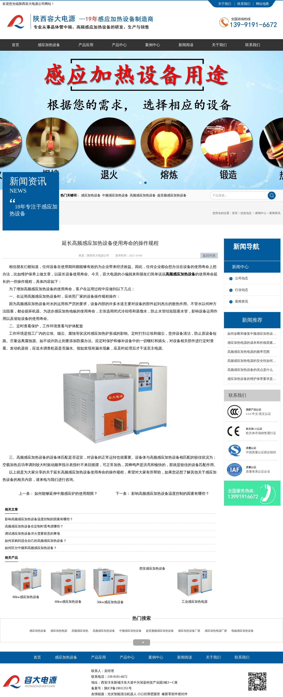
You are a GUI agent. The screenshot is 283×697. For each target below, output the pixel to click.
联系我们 (243, 4)
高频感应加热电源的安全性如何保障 (252, 361)
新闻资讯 (241, 301)
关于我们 (225, 4)
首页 (15, 45)
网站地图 (262, 4)
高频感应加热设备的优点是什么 (250, 370)
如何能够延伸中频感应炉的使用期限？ (65, 493)
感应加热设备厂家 (189, 630)
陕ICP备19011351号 (118, 688)
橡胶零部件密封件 (175, 694)
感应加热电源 (58, 630)
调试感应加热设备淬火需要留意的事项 (32, 533)
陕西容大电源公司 (98, 255)
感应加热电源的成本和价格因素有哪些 (252, 342)
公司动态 (241, 278)
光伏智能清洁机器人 (122, 694)
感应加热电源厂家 (216, 630)
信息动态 (246, 213)
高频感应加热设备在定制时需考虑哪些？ (34, 526)
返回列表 (209, 255)
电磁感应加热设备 (242, 630)
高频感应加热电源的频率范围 (248, 351)
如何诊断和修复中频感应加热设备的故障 (252, 333)
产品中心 (119, 45)
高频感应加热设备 (104, 630)
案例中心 (152, 45)
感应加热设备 (49, 45)
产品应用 (86, 45)
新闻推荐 (252, 320)
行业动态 (241, 290)
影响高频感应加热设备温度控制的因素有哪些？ (169, 493)
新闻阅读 (186, 45)
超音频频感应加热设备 (159, 630)
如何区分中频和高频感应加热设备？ (31, 548)
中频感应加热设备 (130, 630)
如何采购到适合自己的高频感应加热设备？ (35, 540)
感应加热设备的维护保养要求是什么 (252, 379)
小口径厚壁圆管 (148, 694)
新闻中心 (260, 213)
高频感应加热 (80, 630)
